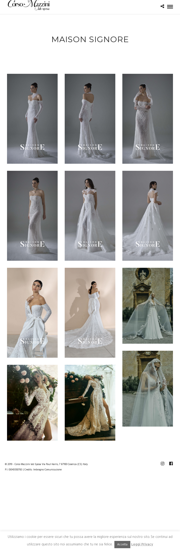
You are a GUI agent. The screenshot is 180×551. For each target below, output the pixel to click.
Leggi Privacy (142, 544)
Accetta (122, 544)
